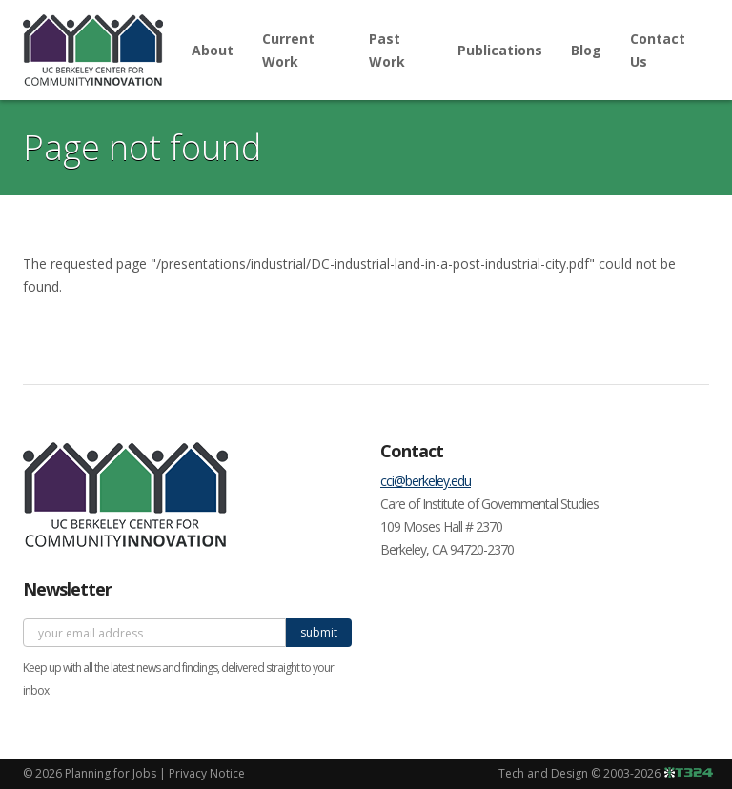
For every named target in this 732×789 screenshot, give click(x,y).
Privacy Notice (207, 773)
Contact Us (657, 50)
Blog (586, 50)
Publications (500, 50)
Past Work (387, 50)
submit (318, 632)
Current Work (288, 50)
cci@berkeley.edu (425, 481)
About (213, 50)
